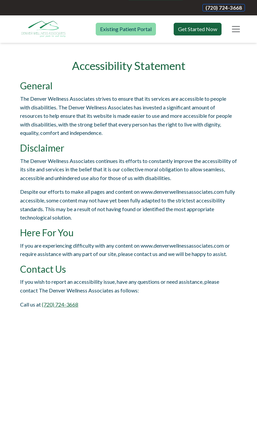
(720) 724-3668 (223, 8)
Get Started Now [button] (197, 29)
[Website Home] (43, 29)
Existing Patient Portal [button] (126, 29)
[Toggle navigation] (236, 29)
